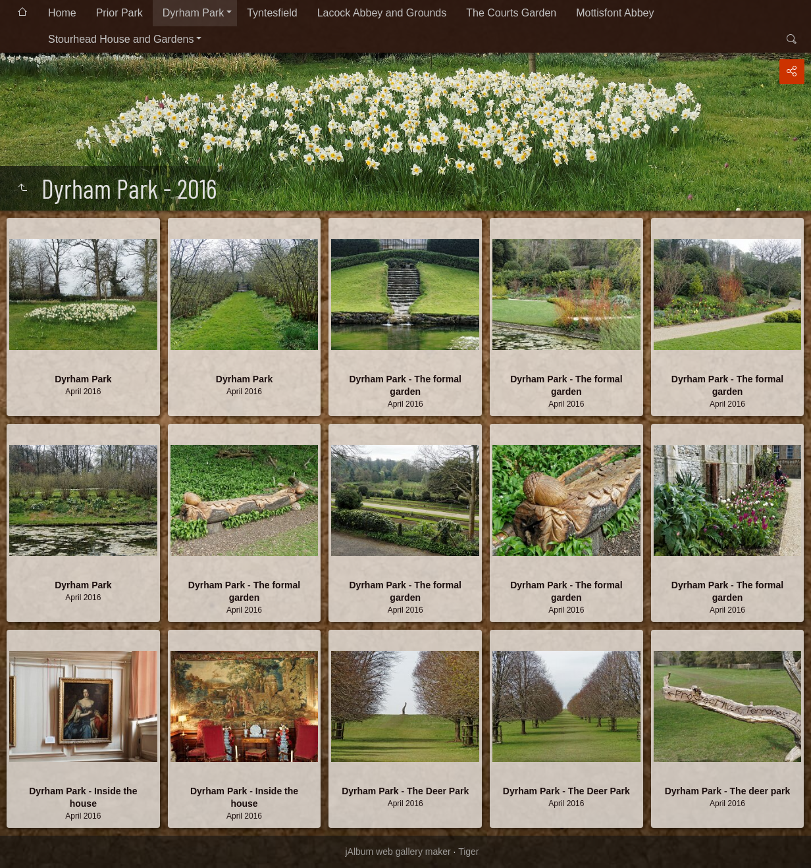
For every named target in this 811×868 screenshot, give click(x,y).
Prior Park (119, 12)
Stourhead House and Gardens (121, 39)
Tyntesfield (272, 12)
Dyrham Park (193, 12)
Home (62, 12)
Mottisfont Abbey (615, 12)
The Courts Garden (511, 12)
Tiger (468, 851)
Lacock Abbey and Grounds (382, 12)
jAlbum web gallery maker (397, 851)
